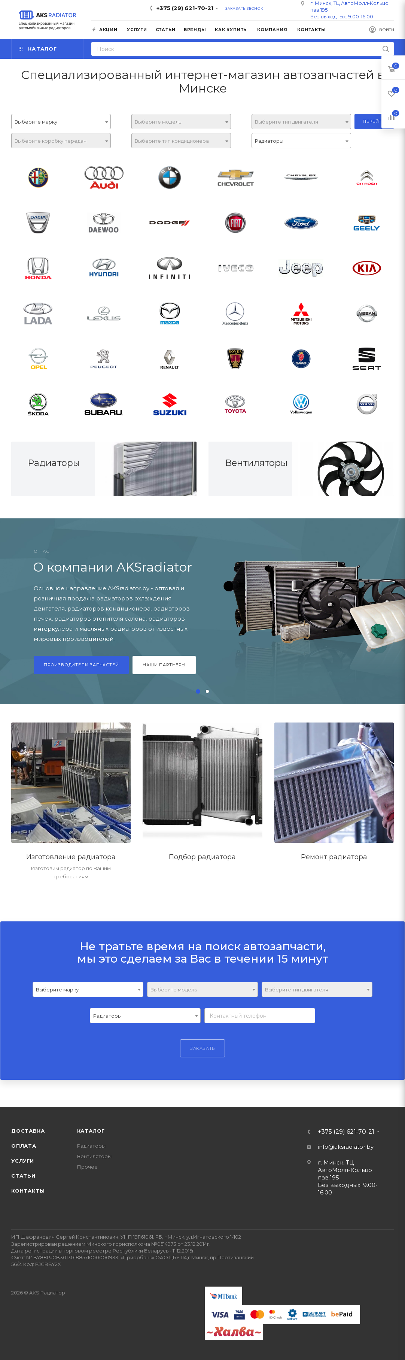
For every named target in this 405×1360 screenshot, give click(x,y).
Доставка (28, 1131)
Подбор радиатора (202, 857)
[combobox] (61, 121)
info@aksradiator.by (346, 1146)
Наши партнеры (164, 664)
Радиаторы (54, 462)
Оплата (23, 1146)
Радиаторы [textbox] (269, 141)
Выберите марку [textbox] (36, 122)
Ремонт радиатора (334, 857)
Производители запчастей (81, 664)
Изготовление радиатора (71, 857)
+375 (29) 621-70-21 (185, 8)
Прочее (87, 1167)
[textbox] (181, 122)
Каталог (91, 1131)
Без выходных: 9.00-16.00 (341, 16)
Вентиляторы (256, 462)
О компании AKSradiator (112, 567)
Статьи (23, 1176)
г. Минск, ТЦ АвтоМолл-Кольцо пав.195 (345, 1170)
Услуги (22, 1161)
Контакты (28, 1191)
